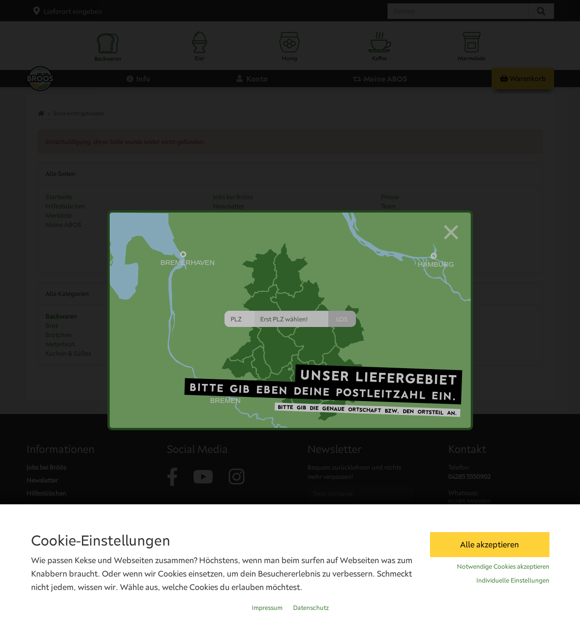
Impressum (267, 607)
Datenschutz (311, 607)
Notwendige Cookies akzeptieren (503, 566)
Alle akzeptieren (489, 544)
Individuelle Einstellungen (512, 580)
